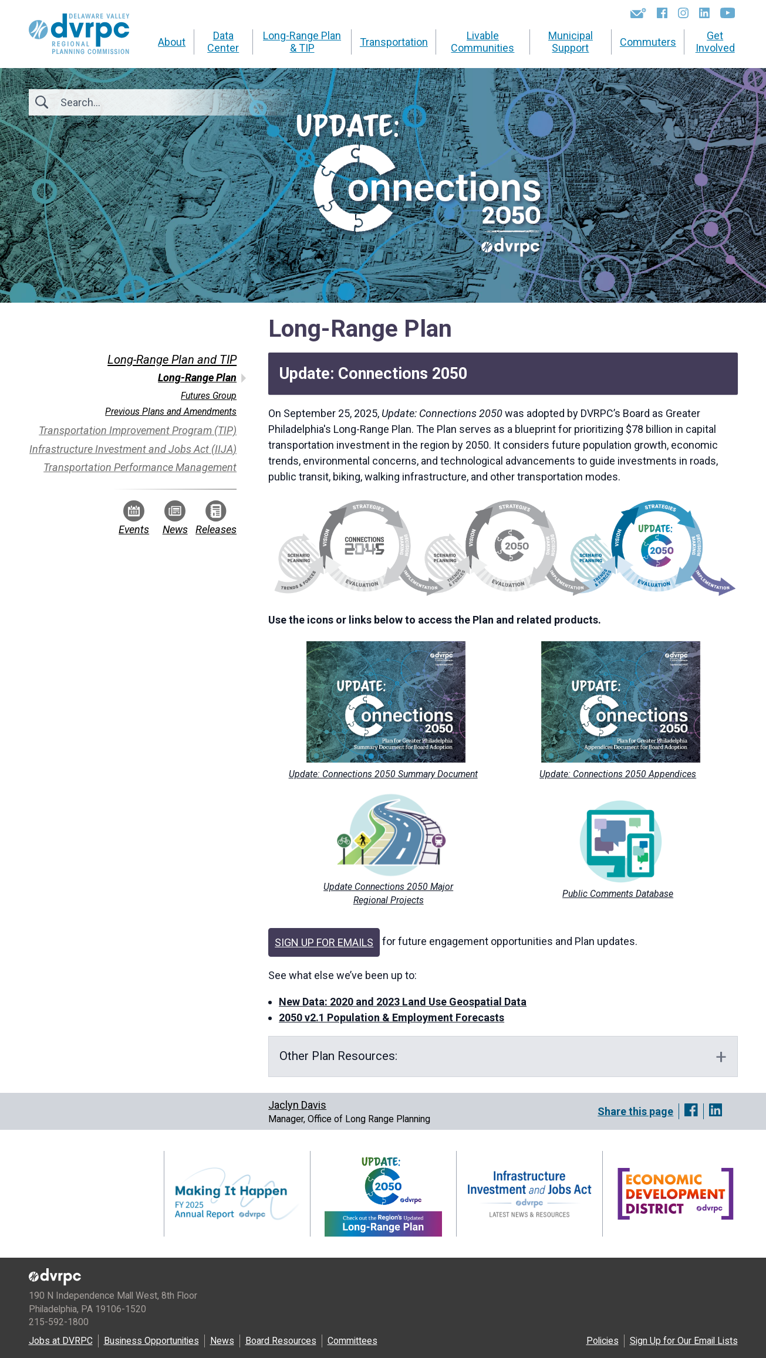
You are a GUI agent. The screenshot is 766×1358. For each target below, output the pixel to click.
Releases (216, 518)
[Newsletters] (638, 13)
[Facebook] (662, 13)
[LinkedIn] (704, 13)
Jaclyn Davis (297, 1105)
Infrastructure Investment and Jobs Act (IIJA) (133, 449)
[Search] (124, 102)
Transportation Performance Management (140, 467)
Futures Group (209, 395)
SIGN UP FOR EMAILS (324, 942)
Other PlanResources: (339, 1056)
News (175, 518)
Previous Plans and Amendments (171, 411)
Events (134, 518)
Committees (352, 1340)
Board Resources (280, 1340)
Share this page (635, 1111)
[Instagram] (683, 13)
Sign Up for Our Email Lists (684, 1340)
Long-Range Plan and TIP (172, 360)
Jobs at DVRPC (61, 1340)
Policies (602, 1340)
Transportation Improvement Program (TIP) (138, 430)
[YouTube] (727, 13)
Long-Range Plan (197, 377)
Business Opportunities (151, 1340)
